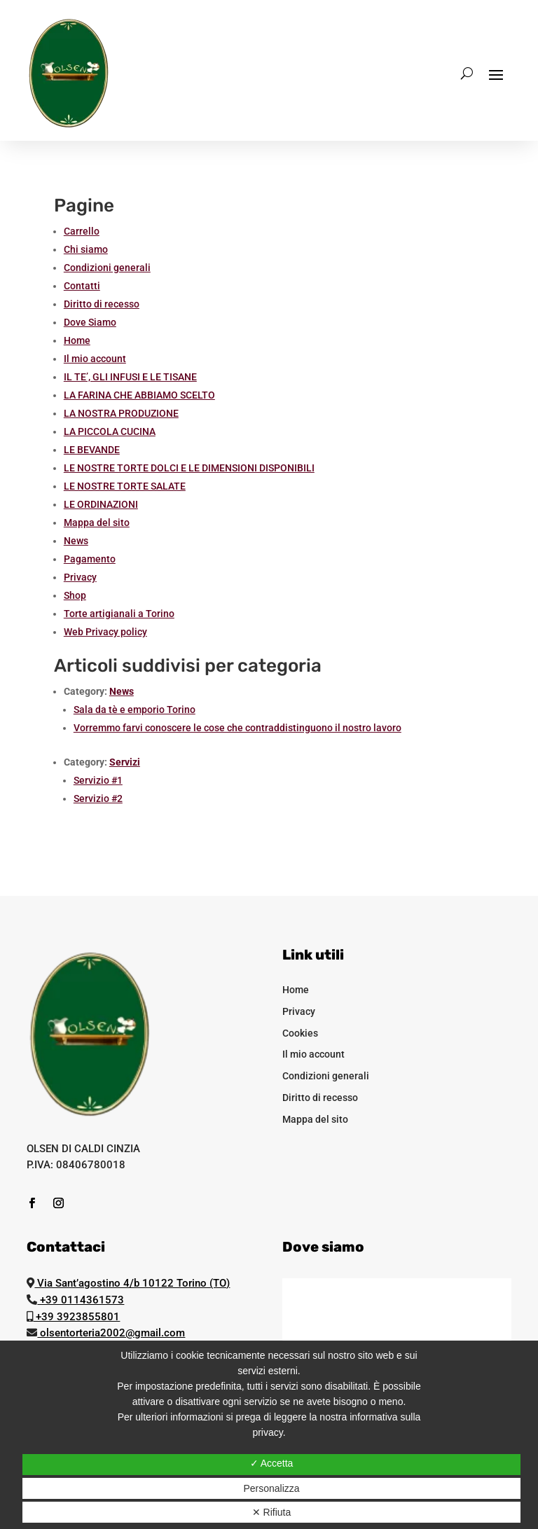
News (76, 540)
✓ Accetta (272, 1463)
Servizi (124, 762)
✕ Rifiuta (271, 1512)
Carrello (81, 231)
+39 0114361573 (80, 1300)
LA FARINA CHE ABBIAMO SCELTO (139, 395)
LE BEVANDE (92, 449)
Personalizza (271, 1488)
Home (77, 340)
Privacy (80, 577)
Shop (75, 595)
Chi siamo (86, 249)
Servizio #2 (98, 798)
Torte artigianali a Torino (119, 613)
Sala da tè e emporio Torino (134, 709)
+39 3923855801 (76, 1316)
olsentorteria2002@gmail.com (111, 1333)
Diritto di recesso (101, 304)
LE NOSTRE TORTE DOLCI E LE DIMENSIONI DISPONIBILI (189, 467)
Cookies (300, 1033)
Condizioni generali (107, 267)
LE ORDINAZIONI (101, 504)
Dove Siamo (90, 322)
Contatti (82, 285)
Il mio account (95, 358)
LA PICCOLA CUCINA (110, 431)
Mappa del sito (97, 522)
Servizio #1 (98, 780)
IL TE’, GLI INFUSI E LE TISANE (130, 376)
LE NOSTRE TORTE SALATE (125, 486)
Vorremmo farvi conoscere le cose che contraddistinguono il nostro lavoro (237, 727)
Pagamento (90, 559)
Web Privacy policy (105, 631)
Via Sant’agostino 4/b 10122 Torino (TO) (132, 1283)
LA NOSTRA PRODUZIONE (121, 413)
